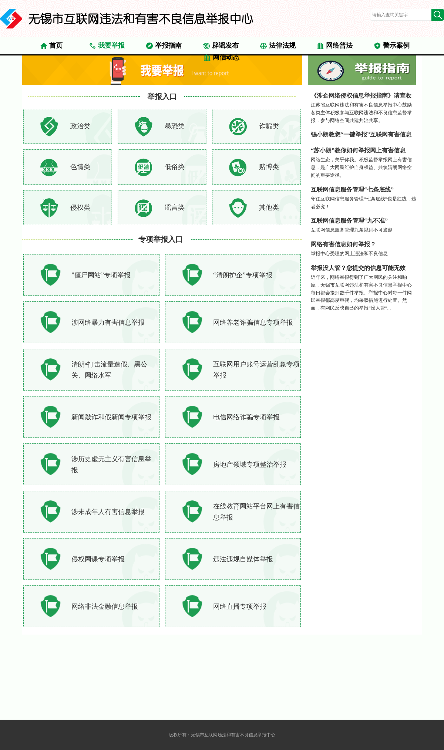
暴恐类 (175, 126)
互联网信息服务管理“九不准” (349, 220)
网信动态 (221, 58)
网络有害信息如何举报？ (343, 244)
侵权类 (80, 207)
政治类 (80, 126)
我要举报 (107, 46)
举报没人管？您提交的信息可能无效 (358, 268)
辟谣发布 (221, 46)
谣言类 (175, 207)
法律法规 (278, 46)
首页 (51, 46)
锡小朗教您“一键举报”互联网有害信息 (361, 134)
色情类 (80, 166)
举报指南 (164, 46)
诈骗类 (269, 126)
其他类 (269, 207)
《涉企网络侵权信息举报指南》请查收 (361, 95)
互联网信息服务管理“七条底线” (352, 189)
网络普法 (335, 46)
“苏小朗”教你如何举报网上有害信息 (358, 150)
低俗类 (175, 166)
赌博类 (269, 166)
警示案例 (392, 46)
